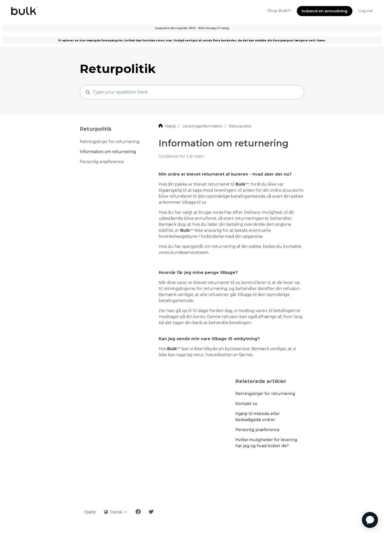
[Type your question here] (192, 92)
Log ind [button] (365, 10)
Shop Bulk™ (279, 10)
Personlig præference (257, 429)
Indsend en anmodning (324, 11)
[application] (370, 520)
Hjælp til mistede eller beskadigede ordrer (257, 416)
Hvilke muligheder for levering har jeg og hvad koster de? (266, 442)
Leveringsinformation (202, 126)
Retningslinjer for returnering (265, 393)
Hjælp (170, 126)
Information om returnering (108, 151)
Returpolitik (240, 126)
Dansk (116, 512)
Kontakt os (246, 403)
